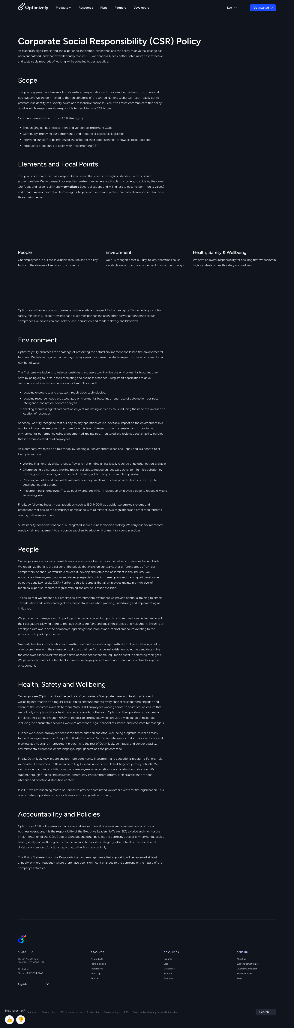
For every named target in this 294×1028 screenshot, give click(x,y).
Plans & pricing (98, 964)
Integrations (97, 968)
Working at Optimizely (248, 964)
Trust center (93, 1012)
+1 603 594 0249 (34, 973)
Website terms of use (71, 1012)
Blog (166, 964)
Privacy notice (49, 1012)
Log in (232, 7)
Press (239, 978)
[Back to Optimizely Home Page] (33, 7)
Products (63, 7)
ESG (126, 1012)
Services (95, 978)
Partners (120, 7)
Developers (141, 7)
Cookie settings (112, 1012)
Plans (103, 7)
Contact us (23, 969)
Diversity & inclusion (247, 968)
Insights (168, 959)
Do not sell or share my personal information (155, 1012)
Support (168, 973)
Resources (86, 7)
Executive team (244, 973)
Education (169, 978)
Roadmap (95, 973)
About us (241, 959)
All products (97, 959)
